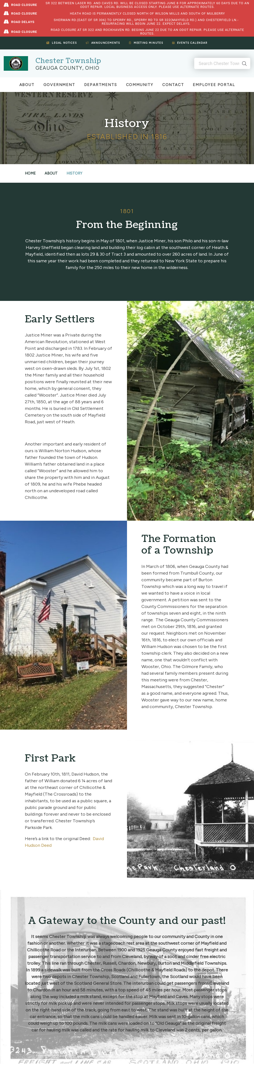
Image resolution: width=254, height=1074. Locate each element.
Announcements (103, 43)
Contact (173, 84)
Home (30, 173)
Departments (100, 84)
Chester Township (68, 61)
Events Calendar (190, 43)
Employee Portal (214, 84)
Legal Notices (61, 43)
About (26, 84)
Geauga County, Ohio (67, 68)
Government (59, 84)
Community (139, 84)
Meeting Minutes (146, 43)
